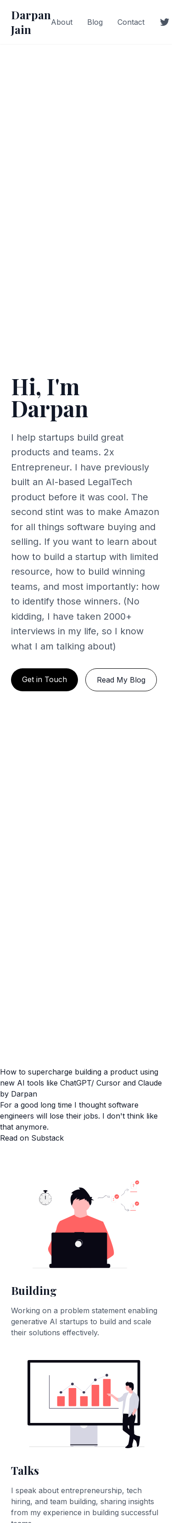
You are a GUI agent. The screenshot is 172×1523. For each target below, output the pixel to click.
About (61, 22)
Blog (95, 22)
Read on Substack (32, 1137)
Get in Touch (44, 679)
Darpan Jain (31, 22)
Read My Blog (121, 679)
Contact (130, 22)
